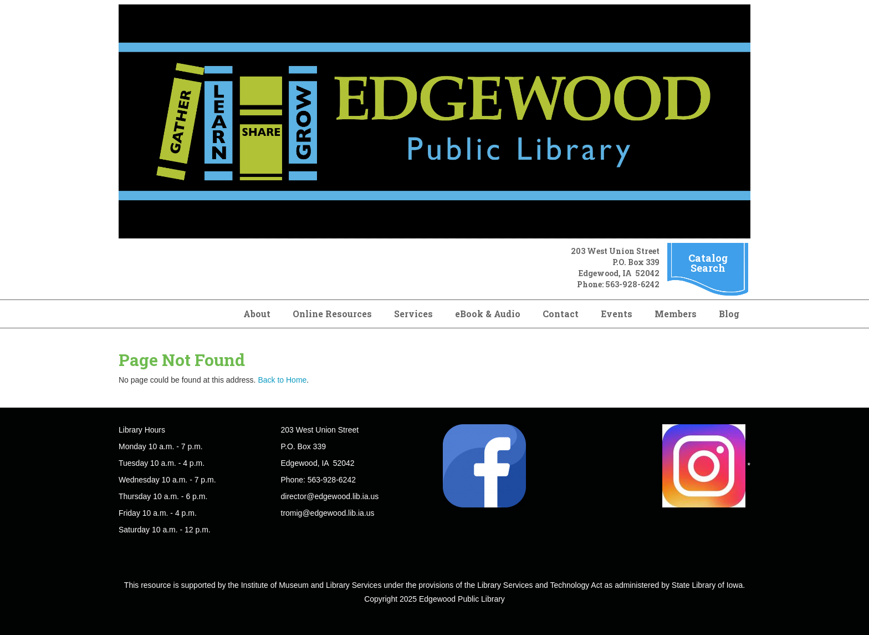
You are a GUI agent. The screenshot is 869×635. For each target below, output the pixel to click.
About (256, 313)
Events (616, 313)
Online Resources (332, 313)
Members (676, 313)
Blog (729, 313)
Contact (561, 313)
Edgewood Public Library (462, 599)
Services (413, 313)
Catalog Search (708, 263)
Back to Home (282, 379)
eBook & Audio (487, 313)
